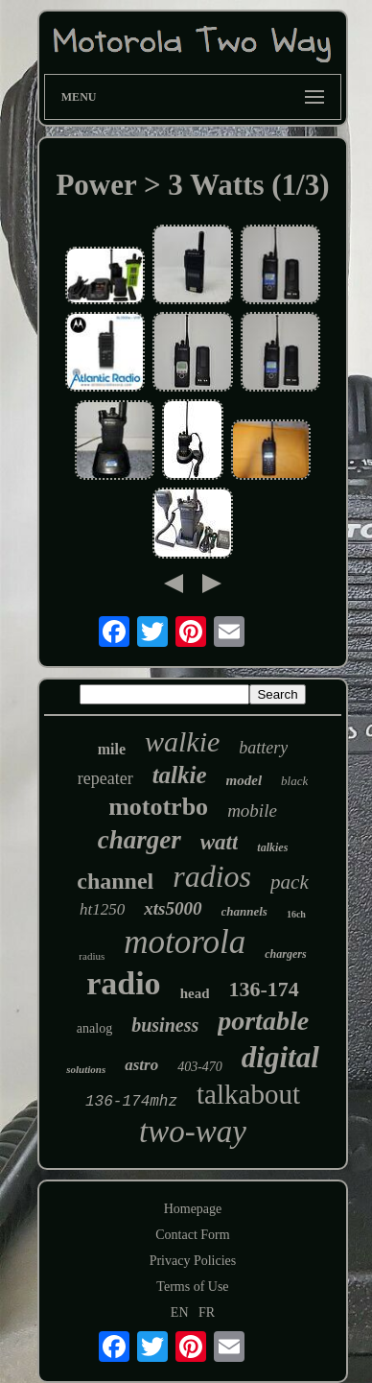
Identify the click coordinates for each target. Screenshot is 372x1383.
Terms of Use (192, 1286)
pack (289, 882)
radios (212, 876)
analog (94, 1028)
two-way (192, 1131)
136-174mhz (131, 1101)
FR (206, 1312)
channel (115, 881)
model (244, 780)
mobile (252, 810)
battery (263, 747)
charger (139, 839)
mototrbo (158, 807)
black (294, 781)
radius (92, 956)
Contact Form (192, 1235)
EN (180, 1312)
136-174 (263, 989)
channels (244, 911)
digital (280, 1057)
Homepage (193, 1209)
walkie (182, 741)
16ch (296, 914)
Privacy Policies (193, 1260)
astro (141, 1065)
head (195, 993)
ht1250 (102, 909)
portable (263, 1021)
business (164, 1025)
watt (219, 842)
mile (112, 749)
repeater (105, 778)
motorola (184, 942)
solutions (85, 1069)
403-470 (199, 1067)
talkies (272, 847)
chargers (285, 954)
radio (123, 983)
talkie (179, 775)
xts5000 (172, 908)
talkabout (248, 1094)
